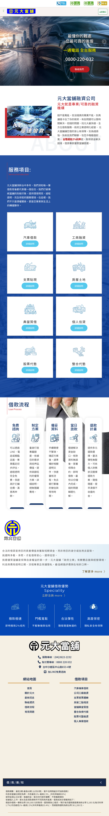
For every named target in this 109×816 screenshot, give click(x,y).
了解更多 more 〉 (94, 571)
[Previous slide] (4, 41)
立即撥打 (102, 11)
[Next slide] (104, 41)
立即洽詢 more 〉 (54, 595)
